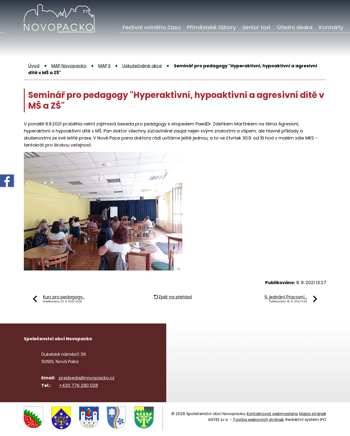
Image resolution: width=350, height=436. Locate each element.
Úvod (33, 66)
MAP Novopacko (68, 66)
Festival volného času (151, 27)
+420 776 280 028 (78, 385)
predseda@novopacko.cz (86, 378)
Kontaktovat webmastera (272, 414)
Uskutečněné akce (142, 66)
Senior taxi (256, 27)
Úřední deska (295, 27)
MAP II (104, 66)
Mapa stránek (312, 414)
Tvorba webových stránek (258, 419)
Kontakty (331, 27)
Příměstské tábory (211, 27)
